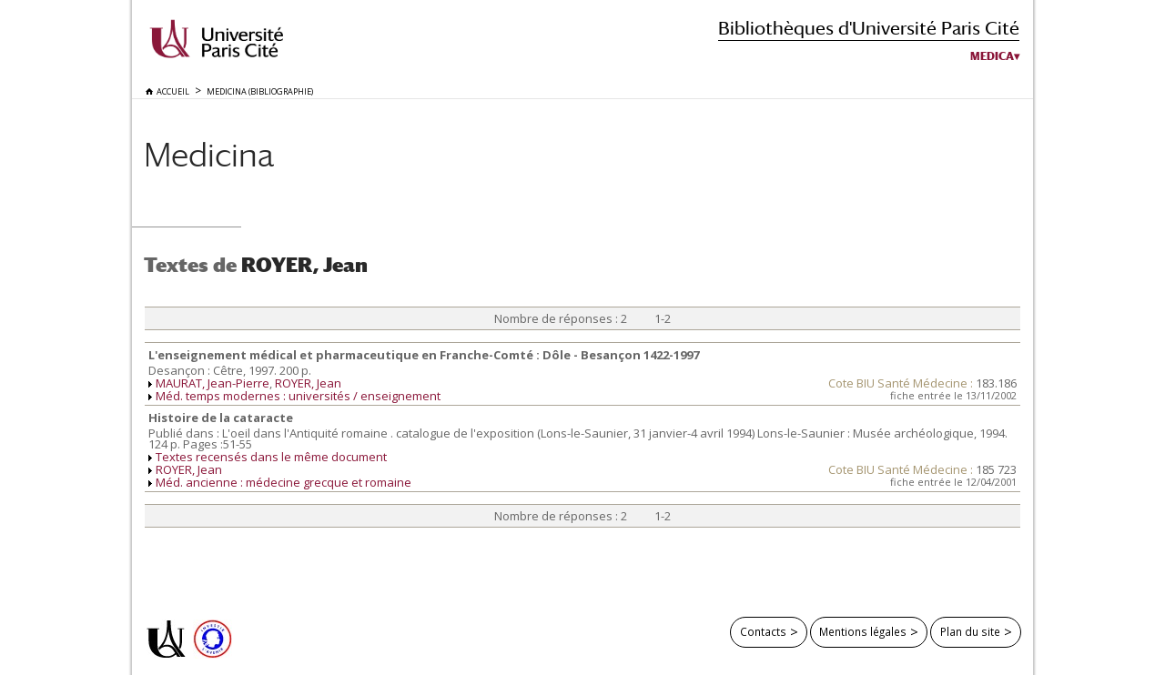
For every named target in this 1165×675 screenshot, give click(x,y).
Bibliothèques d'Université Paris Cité (868, 27)
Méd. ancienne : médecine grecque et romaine (283, 482)
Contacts (763, 631)
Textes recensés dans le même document (271, 456)
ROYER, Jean (308, 383)
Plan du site (970, 631)
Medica (992, 56)
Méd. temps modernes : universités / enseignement (298, 396)
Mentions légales (863, 631)
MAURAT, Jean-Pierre (212, 383)
